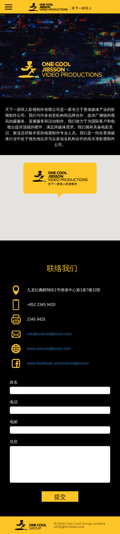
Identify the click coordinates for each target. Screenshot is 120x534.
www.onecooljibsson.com (49, 348)
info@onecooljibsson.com (49, 334)
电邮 (14, 422)
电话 (14, 402)
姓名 (14, 382)
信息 (14, 442)
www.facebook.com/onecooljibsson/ (58, 363)
